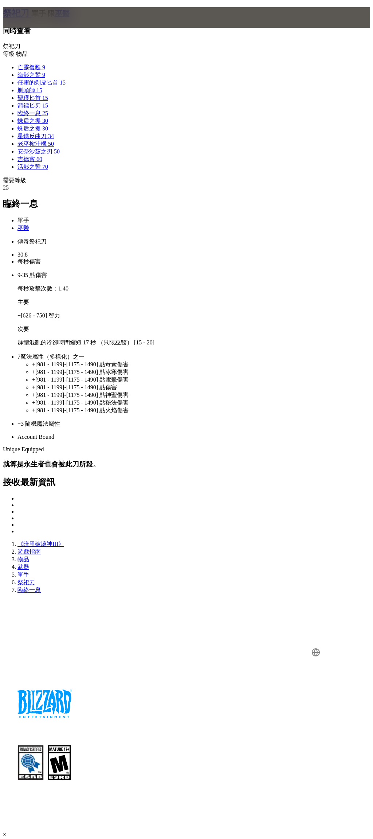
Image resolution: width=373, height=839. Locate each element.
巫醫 (23, 228)
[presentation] (30, 26)
